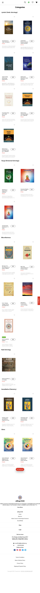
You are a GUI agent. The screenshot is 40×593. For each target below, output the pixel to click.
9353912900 (21, 545)
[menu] (3, 2)
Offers (38, 300)
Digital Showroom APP (27, 571)
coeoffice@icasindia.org (21, 543)
